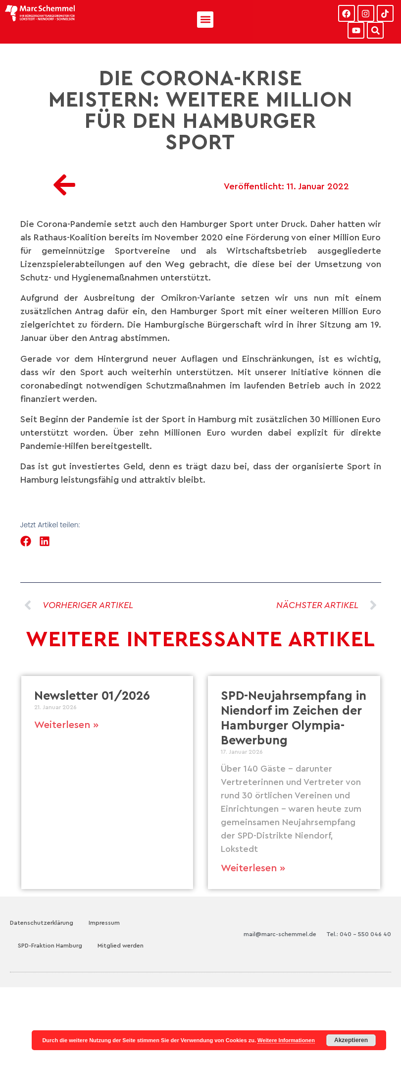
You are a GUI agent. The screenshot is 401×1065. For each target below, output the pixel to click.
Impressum (104, 923)
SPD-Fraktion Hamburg (50, 946)
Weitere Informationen (286, 1040)
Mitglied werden (121, 946)
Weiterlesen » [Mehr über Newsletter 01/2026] (66, 725)
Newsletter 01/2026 (92, 696)
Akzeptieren (351, 1040)
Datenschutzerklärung (41, 923)
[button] (205, 19)
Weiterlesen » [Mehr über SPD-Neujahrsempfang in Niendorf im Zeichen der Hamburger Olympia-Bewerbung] (253, 868)
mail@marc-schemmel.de (280, 934)
